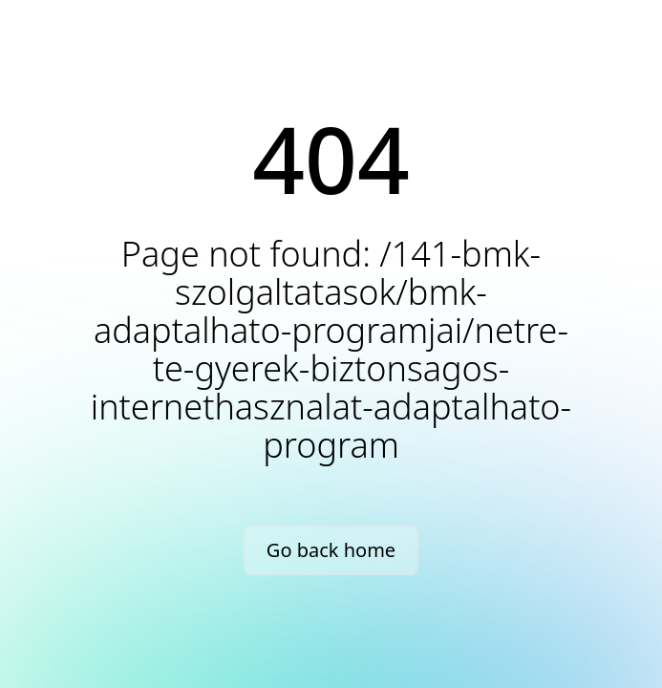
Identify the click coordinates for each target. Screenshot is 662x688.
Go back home (331, 550)
